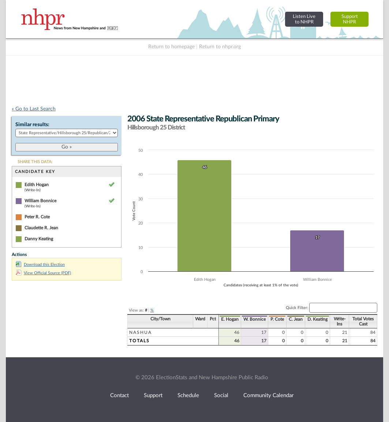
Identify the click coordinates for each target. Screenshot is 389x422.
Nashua (140, 332)
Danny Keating (39, 239)
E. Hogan (230, 319)
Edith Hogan (37, 184)
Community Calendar (268, 395)
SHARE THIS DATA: (35, 162)
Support (153, 395)
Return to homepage (171, 46)
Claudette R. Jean (41, 228)
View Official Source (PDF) (43, 273)
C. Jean (296, 319)
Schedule (188, 395)
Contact (119, 395)
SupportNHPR (349, 19)
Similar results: (32, 124)
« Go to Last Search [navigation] (34, 109)
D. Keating (317, 319)
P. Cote (277, 319)
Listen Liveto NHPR (304, 19)
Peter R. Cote (37, 217)
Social (221, 395)
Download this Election (40, 265)
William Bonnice (40, 201)
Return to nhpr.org (220, 46)
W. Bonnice (254, 319)
